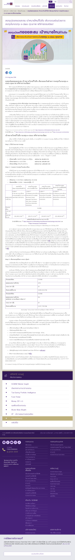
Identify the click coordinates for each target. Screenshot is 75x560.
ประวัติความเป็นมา (30, 503)
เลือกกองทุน (28, 445)
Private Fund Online (57, 454)
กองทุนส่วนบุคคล (25, 6)
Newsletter (28, 485)
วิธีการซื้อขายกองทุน (55, 532)
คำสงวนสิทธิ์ (58, 433)
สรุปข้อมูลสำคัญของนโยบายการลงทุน (35, 488)
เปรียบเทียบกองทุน (30, 452)
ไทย (50, 2)
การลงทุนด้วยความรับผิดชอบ (33, 515)
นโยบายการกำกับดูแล (31, 510)
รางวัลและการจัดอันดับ (31, 520)
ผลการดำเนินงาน (29, 449)
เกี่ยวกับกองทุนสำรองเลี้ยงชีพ (32, 473)
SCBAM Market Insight (56, 471)
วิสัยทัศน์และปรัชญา (30, 506)
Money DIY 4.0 (54, 479)
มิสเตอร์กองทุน (22, 11)
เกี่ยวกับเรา (66, 6)
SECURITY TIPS (68, 433)
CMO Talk (52, 486)
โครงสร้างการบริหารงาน (31, 508)
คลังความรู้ (51, 6)
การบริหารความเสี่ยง (30, 513)
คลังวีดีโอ (52, 496)
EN (55, 2)
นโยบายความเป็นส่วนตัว (46, 433)
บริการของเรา (29, 518)
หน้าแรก (6, 11)
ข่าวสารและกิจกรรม (55, 449)
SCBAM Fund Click (30, 532)
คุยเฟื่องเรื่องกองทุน (55, 481)
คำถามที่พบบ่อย (29, 525)
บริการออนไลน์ (30, 529)
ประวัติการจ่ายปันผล (30, 454)
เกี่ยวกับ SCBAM (31, 500)
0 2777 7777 (12, 452)
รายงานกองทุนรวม (30, 457)
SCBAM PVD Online (30, 495)
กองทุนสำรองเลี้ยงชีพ (36, 6)
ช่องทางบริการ (59, 6)
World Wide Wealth (55, 484)
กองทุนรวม (17, 6)
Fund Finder (53, 476)
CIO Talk (52, 488)
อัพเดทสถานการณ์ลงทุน (56, 474)
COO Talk (52, 491)
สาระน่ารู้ (52, 452)
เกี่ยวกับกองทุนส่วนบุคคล (56, 445)
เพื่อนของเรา (28, 523)
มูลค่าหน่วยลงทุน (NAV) (31, 447)
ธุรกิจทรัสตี (44, 6)
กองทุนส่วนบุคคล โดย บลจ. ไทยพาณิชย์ (60, 447)
